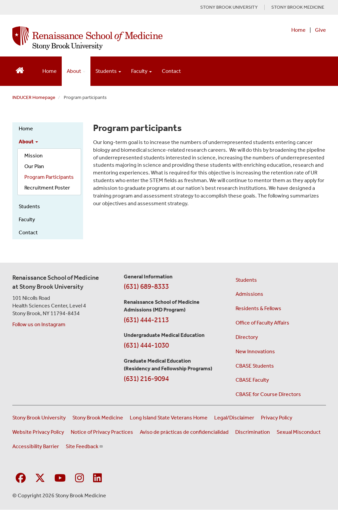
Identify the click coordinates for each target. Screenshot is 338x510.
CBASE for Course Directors (268, 394)
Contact (171, 71)
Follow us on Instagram (38, 324)
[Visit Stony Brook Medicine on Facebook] (20, 478)
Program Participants (49, 177)
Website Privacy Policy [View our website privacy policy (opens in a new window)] (38, 432)
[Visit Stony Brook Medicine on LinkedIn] (97, 478)
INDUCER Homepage (33, 97)
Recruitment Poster (47, 187)
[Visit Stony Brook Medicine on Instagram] (79, 478)
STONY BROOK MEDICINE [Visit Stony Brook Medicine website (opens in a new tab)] (297, 7)
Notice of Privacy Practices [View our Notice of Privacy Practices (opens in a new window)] (102, 432)
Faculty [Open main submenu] (141, 71)
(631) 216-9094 (146, 379)
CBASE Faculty (252, 380)
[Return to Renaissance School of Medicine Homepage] (20, 70)
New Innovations (255, 351)
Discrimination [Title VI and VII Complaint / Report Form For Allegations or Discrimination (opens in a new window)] (252, 432)
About (28, 141)
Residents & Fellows (258, 308)
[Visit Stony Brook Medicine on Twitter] (40, 478)
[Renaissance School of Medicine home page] (111, 38)
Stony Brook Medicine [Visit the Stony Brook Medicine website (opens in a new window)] (97, 417)
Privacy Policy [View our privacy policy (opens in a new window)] (276, 417)
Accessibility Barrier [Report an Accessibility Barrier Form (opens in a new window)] (35, 446)
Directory (247, 337)
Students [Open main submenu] (108, 71)
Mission (33, 155)
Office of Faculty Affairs (262, 323)
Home (298, 30)
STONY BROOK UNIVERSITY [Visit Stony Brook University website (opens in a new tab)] (229, 7)
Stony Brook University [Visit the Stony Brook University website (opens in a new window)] (39, 417)
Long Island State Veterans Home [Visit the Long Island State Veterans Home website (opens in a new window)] (169, 417)
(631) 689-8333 (146, 286)
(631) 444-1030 (146, 345)
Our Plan (34, 166)
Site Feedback (84, 446)
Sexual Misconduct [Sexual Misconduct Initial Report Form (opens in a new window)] (299, 432)
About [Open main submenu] (76, 71)
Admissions (249, 294)
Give (320, 30)
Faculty (27, 219)
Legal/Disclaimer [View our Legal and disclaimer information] (234, 417)
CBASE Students (255, 366)
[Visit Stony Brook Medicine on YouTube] (60, 478)
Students (29, 206)
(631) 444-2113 (146, 320)
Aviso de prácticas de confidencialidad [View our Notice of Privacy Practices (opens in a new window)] (184, 432)
